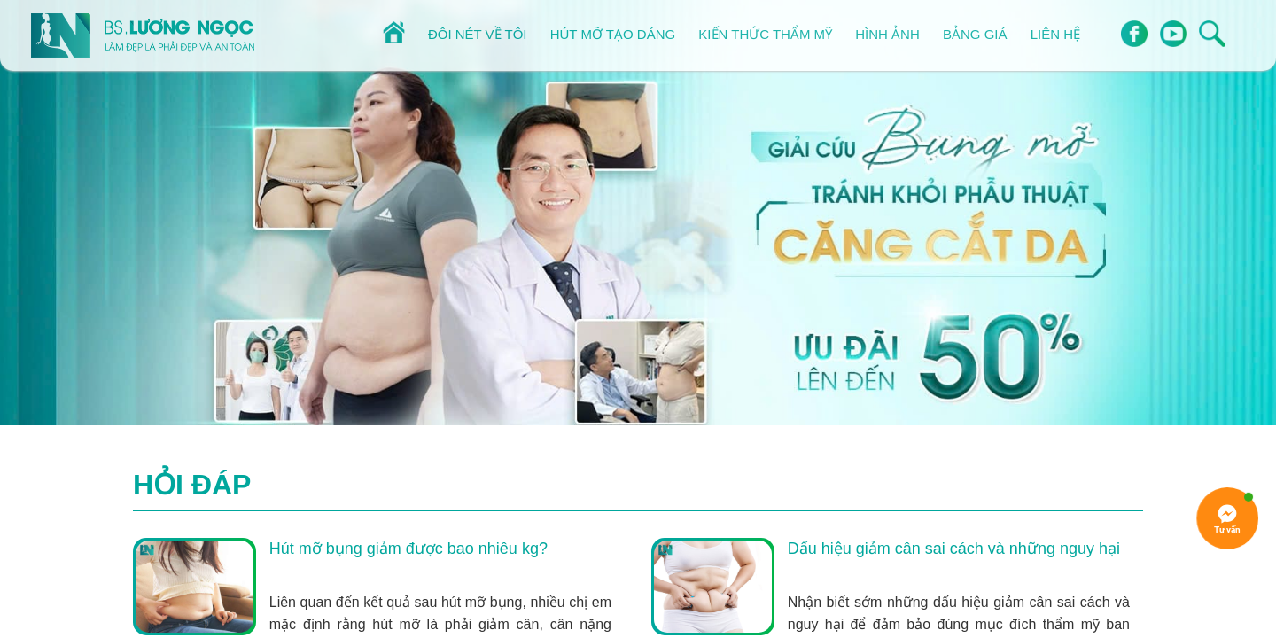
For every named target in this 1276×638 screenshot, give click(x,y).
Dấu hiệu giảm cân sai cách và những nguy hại (954, 548)
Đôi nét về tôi (477, 34)
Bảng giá (975, 34)
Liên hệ (1055, 34)
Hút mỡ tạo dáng (612, 34)
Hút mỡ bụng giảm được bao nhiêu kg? (408, 548)
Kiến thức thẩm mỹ (765, 34)
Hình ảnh (887, 34)
